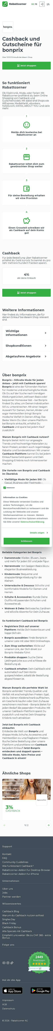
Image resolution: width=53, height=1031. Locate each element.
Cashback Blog (10, 911)
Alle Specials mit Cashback (17, 931)
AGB (4, 1004)
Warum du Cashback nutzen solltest (23, 915)
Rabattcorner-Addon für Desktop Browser (26, 870)
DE (32, 4)
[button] (4, 825)
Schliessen (26, 541)
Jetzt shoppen (26, 65)
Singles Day (8, 919)
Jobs (4, 892)
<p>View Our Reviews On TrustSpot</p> (39, 962)
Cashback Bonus (11, 927)
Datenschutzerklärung (32, 522)
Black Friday (9, 923)
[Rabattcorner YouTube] (4, 963)
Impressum (8, 1000)
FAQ (4, 858)
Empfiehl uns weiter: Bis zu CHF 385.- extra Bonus (26, 936)
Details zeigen (37, 532)
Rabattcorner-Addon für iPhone (20, 874)
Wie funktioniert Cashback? (18, 866)
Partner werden (11, 896)
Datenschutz (8, 1008)
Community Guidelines (15, 862)
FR (36, 4)
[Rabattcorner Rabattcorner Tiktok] (12, 963)
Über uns (7, 888)
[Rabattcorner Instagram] (8, 963)
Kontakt (6, 854)
